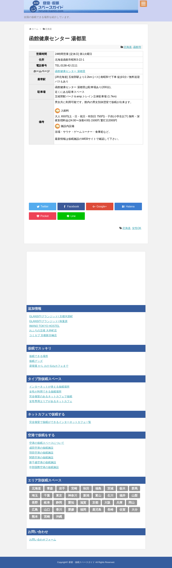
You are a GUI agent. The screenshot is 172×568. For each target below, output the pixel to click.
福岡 (83, 509)
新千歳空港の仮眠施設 (42, 462)
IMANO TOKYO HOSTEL (44, 326)
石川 (110, 495)
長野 (35, 502)
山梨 (135, 495)
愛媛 (71, 509)
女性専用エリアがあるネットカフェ (50, 401)
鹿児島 (96, 509)
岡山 (131, 502)
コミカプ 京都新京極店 (43, 335)
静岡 (59, 502)
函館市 (137, 47)
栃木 (122, 488)
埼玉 (35, 495)
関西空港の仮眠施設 (41, 457)
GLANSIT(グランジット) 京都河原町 (51, 316)
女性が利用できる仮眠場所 (45, 391)
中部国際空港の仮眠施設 (44, 467)
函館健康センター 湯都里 (70, 71)
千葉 (47, 495)
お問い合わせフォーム (42, 539)
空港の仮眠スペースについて (46, 442)
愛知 (71, 502)
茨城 (110, 488)
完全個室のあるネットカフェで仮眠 (50, 396)
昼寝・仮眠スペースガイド (82, 562)
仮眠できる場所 (38, 356)
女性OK (136, 228)
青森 (50, 488)
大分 (135, 509)
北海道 (128, 47)
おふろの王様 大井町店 (43, 330)
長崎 (110, 509)
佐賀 (122, 509)
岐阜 (47, 502)
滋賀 (83, 502)
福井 (122, 495)
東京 (59, 495)
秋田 (86, 488)
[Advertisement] (54, 175)
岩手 (62, 488)
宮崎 (74, 488)
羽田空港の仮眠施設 (41, 452)
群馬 (135, 488)
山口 (47, 509)
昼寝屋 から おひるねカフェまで (48, 365)
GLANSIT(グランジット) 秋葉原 (48, 321)
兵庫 (119, 502)
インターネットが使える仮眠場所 (49, 386)
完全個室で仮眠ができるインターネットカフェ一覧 (60, 422)
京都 (95, 502)
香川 (59, 509)
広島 (35, 509)
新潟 (86, 495)
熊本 (35, 516)
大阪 (107, 502)
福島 (98, 488)
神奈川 (72, 495)
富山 (98, 495)
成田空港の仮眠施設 (41, 447)
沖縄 (59, 516)
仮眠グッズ (36, 361)
